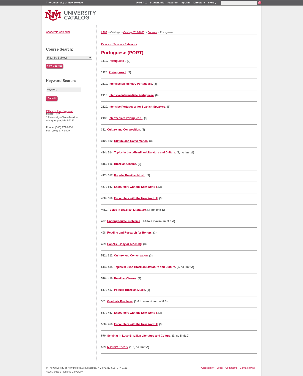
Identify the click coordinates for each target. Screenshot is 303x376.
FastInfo (173, 2)
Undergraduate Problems (123, 221)
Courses (152, 32)
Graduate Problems (120, 301)
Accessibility (208, 367)
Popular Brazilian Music (129, 175)
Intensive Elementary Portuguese (130, 83)
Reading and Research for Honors (129, 232)
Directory (199, 2)
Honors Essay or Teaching (124, 244)
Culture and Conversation (131, 141)
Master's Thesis (117, 347)
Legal (220, 367)
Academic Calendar (58, 32)
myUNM (185, 2)
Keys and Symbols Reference (119, 44)
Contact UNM (247, 367)
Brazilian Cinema (125, 164)
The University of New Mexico (64, 2)
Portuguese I (117, 61)
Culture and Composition (123, 129)
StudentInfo (157, 2)
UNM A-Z (141, 2)
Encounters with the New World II (136, 198)
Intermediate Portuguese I (125, 118)
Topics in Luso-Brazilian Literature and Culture (144, 152)
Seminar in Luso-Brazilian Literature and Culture (139, 335)
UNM (104, 32)
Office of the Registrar (59, 111)
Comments (231, 367)
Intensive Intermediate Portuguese (131, 95)
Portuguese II (117, 72)
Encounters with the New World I (135, 186)
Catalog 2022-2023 (133, 32)
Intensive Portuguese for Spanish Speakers (137, 106)
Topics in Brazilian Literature (127, 209)
